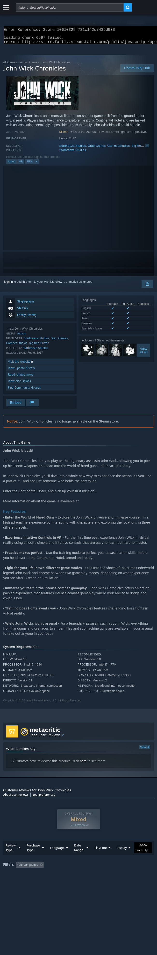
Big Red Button (141, 148)
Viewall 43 (144, 353)
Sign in (8, 284)
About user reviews (16, 797)
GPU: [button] (105, 881)
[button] (19, 874)
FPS (29, 164)
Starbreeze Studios (72, 148)
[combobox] (70, 7)
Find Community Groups (24, 390)
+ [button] (36, 164)
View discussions (19, 384)
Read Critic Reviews (45, 738)
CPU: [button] (89, 881)
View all (144, 750)
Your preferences (44, 797)
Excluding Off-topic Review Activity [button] (76, 874)
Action (11, 164)
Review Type (11, 857)
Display (121, 857)
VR (21, 164)
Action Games (29, 65)
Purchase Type (33, 857)
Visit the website (21, 364)
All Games (10, 65)
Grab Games (97, 148)
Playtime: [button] (114, 874)
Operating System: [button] (64, 881)
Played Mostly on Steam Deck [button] (23, 881)
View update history (21, 371)
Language (57, 857)
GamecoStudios (118, 148)
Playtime (100, 857)
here (83, 764)
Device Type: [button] (126, 881)
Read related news (20, 377)
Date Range (78, 857)
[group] (78, 878)
